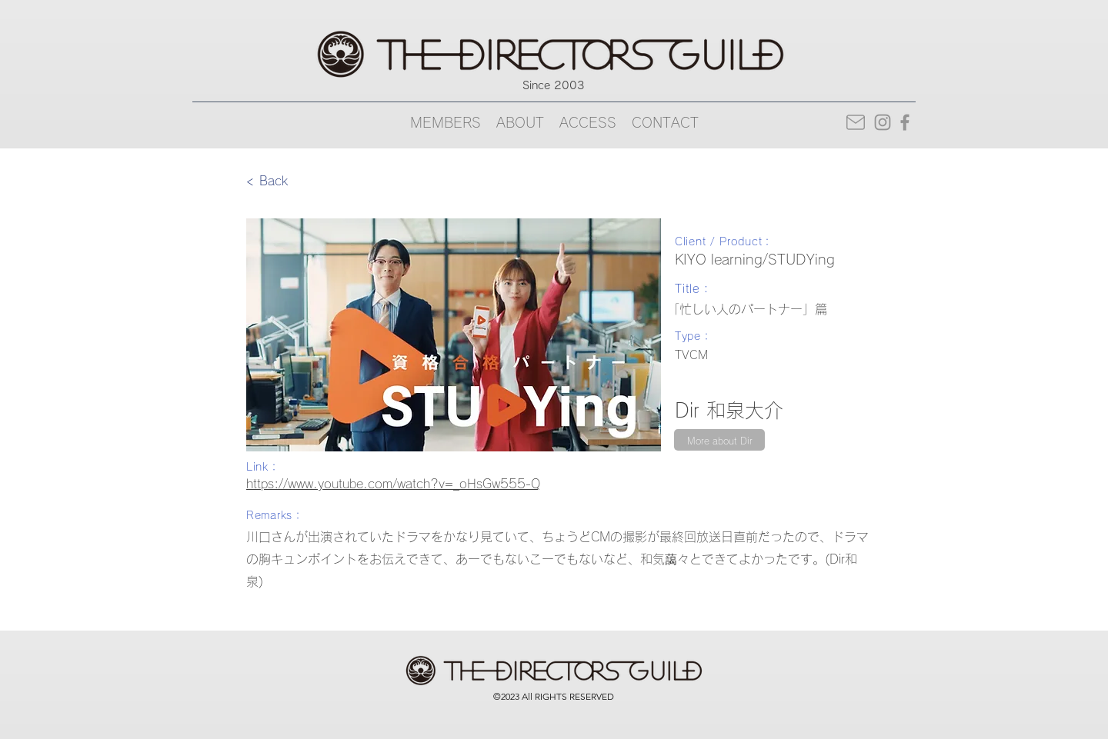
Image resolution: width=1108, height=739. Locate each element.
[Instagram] (882, 122)
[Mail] (855, 122)
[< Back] (296, 180)
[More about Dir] (719, 440)
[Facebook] (905, 122)
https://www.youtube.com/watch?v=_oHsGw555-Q (393, 484)
